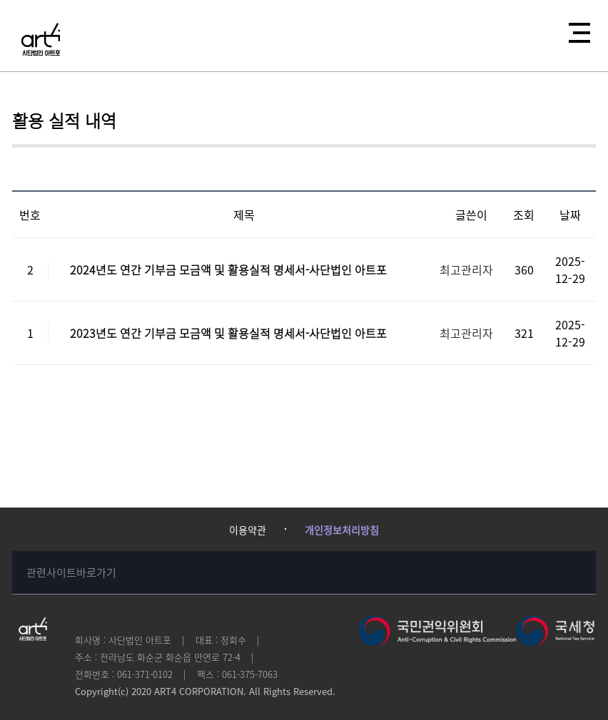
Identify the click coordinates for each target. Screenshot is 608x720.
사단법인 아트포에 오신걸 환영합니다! (40, 39)
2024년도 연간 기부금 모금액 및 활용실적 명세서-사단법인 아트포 (228, 269)
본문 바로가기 (0, 0)
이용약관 (247, 530)
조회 (523, 214)
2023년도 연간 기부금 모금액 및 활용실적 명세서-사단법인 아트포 (228, 332)
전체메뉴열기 (575, 28)
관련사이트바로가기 (71, 572)
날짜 (570, 214)
